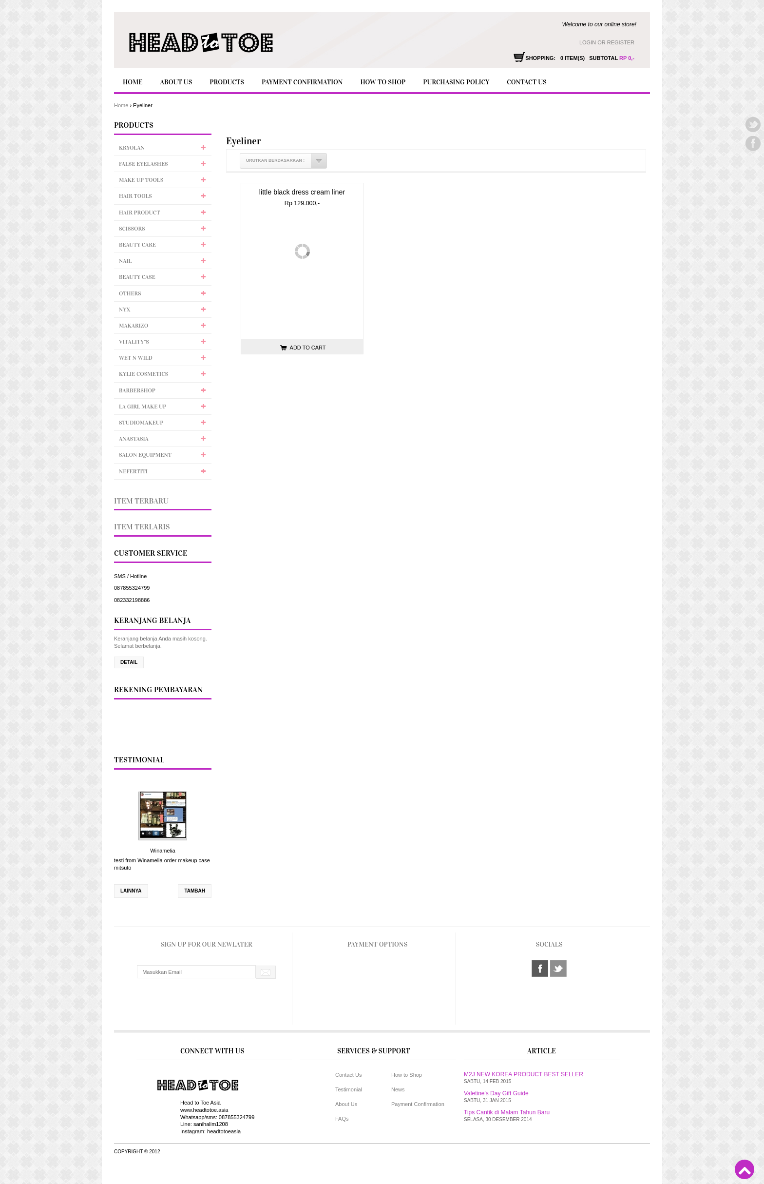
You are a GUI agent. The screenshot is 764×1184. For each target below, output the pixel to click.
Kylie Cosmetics (143, 373)
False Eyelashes (143, 163)
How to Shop (382, 82)
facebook (540, 968)
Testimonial (348, 1089)
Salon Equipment (145, 454)
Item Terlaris (142, 526)
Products (227, 82)
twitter (558, 968)
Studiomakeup (141, 422)
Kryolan (132, 147)
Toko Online (384, 1168)
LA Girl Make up (142, 406)
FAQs (342, 1119)
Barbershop (137, 390)
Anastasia (134, 438)
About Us (176, 82)
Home (132, 82)
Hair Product (139, 212)
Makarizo (133, 325)
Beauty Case (137, 276)
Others (130, 293)
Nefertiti (133, 471)
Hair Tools (135, 196)
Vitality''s (134, 341)
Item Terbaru (141, 500)
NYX (124, 309)
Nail (125, 260)
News (398, 1089)
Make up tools (141, 179)
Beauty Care (137, 244)
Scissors (132, 228)
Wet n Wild (136, 357)
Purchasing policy (456, 82)
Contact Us (526, 82)
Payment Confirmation (302, 82)
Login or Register (606, 42)
